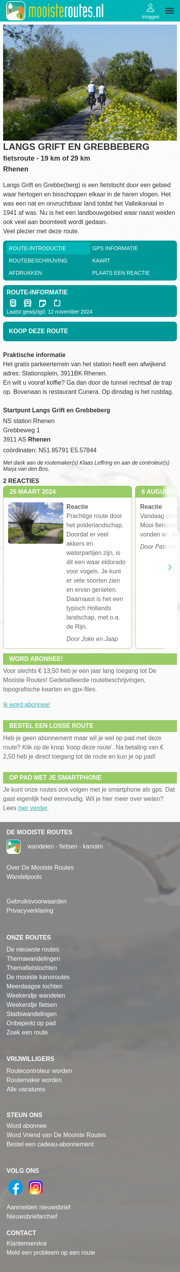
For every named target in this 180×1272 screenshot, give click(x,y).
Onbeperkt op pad (31, 1023)
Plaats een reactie (121, 273)
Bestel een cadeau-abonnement (50, 1144)
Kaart (101, 260)
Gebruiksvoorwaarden (37, 901)
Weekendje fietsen (32, 1004)
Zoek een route (27, 1032)
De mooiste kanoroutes (38, 977)
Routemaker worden (34, 1080)
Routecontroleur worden (39, 1071)
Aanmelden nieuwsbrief (38, 1207)
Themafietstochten (32, 968)
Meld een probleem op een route (51, 1252)
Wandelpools (24, 876)
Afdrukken (25, 273)
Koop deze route (38, 331)
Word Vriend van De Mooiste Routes (56, 1135)
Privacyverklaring (30, 910)
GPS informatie (115, 248)
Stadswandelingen (32, 1014)
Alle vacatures (26, 1089)
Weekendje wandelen (36, 995)
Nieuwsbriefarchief (32, 1216)
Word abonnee (27, 1126)
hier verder (32, 808)
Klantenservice (27, 1243)
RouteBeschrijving (38, 260)
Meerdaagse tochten (35, 986)
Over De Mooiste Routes (40, 867)
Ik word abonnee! (26, 704)
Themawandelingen (33, 958)
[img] (169, 10)
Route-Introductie (37, 248)
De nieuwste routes (33, 949)
